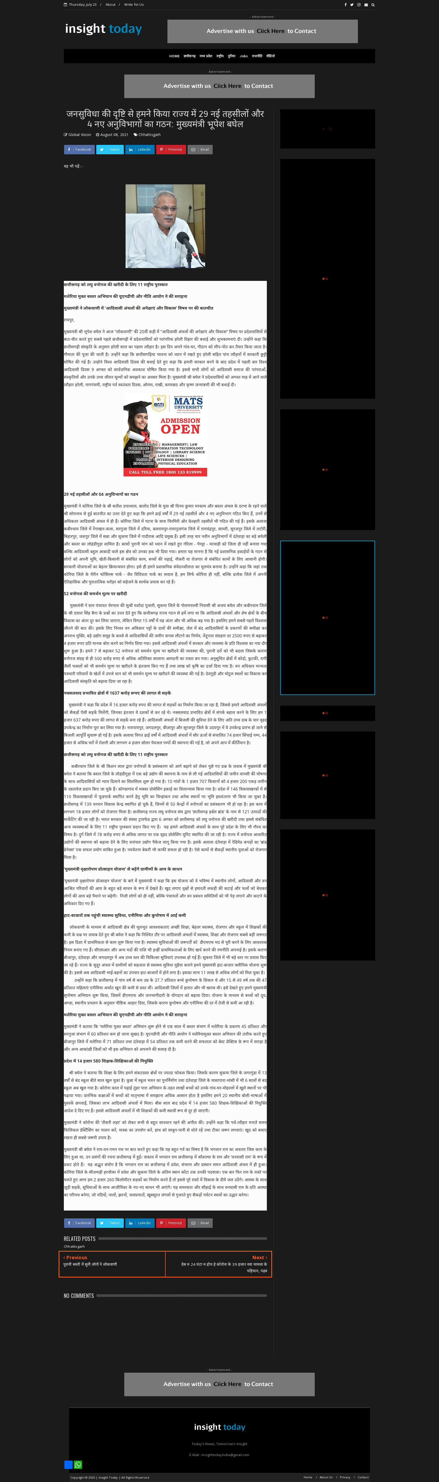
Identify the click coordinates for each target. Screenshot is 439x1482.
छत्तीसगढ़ (189, 56)
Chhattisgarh (150, 134)
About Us (326, 1477)
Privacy (345, 1477)
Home (308, 1477)
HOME (174, 56)
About (110, 4)
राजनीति (257, 56)
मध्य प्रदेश (206, 56)
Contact (363, 1477)
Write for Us (134, 4)
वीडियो (270, 56)
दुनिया (231, 56)
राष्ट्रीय (220, 56)
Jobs (244, 56)
